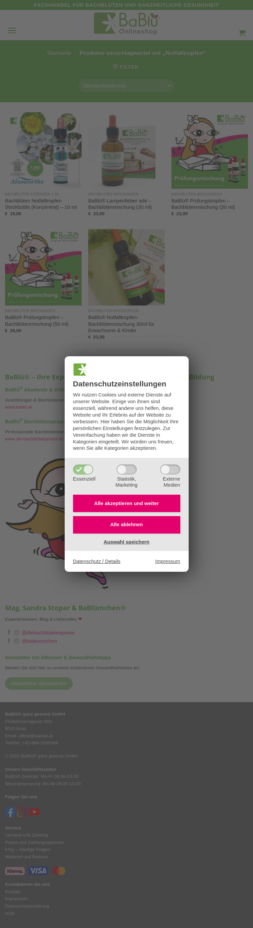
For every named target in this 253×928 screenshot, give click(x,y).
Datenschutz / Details (97, 561)
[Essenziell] (83, 470)
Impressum (167, 561)
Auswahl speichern (126, 542)
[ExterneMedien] (170, 470)
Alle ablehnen (126, 525)
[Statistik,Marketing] (127, 470)
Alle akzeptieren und (126, 503)
